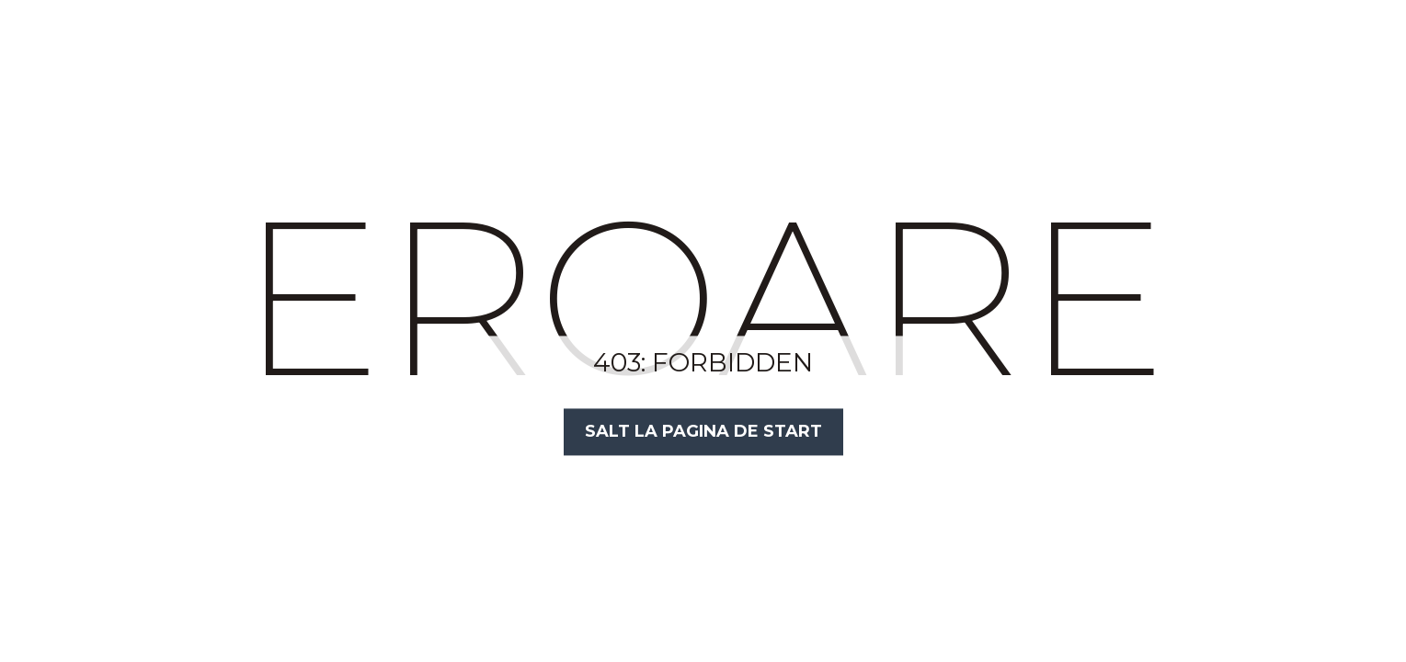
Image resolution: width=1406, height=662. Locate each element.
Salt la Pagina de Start (703, 431)
